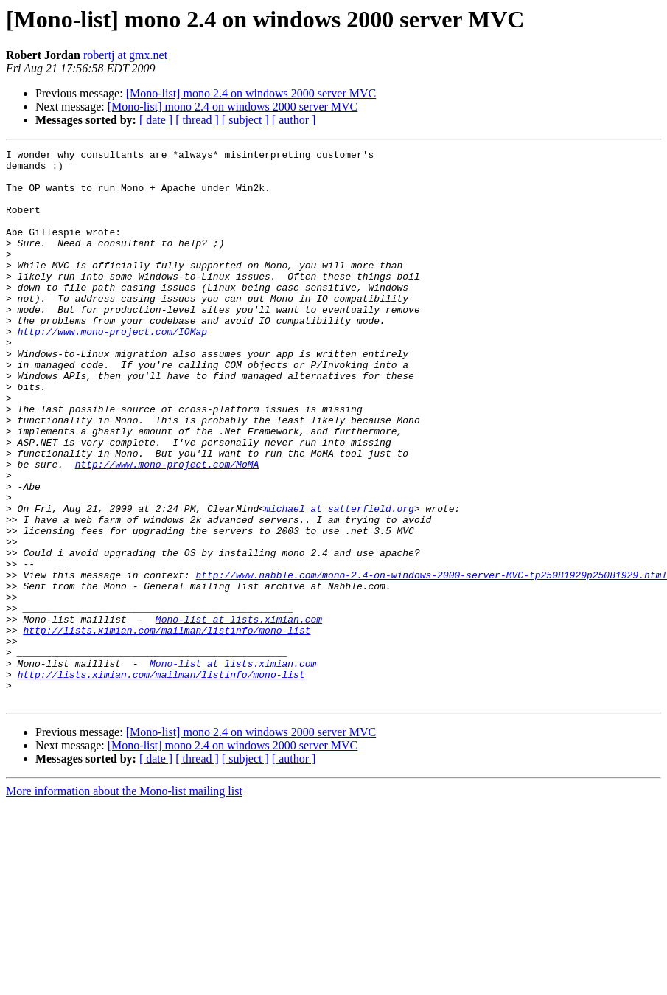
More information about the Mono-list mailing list (124, 901)
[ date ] (155, 120)
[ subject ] (245, 120)
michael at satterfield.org (339, 581)
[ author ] (294, 120)
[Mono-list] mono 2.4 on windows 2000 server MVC (251, 93)
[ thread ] (197, 120)
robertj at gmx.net (125, 55)
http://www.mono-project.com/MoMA (167, 528)
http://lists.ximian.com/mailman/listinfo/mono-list (166, 727)
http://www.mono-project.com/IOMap (112, 368)
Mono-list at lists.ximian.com (239, 714)
